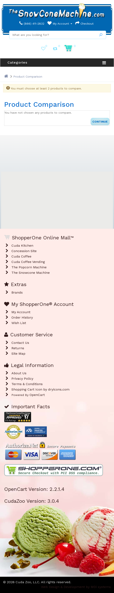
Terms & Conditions (27, 384)
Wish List (18, 323)
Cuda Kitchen (22, 246)
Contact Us (20, 343)
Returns (17, 348)
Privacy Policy (22, 379)
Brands (17, 292)
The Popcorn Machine (29, 267)
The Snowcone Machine (30, 273)
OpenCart (37, 395)
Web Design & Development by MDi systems (76, 587)
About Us (18, 373)
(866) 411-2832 (31, 23)
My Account (59, 23)
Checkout (84, 23)
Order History (22, 317)
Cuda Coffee (21, 256)
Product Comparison (27, 76)
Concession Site (24, 251)
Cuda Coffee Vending (28, 262)
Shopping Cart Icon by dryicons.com (40, 389)
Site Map (18, 354)
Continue (100, 121)
